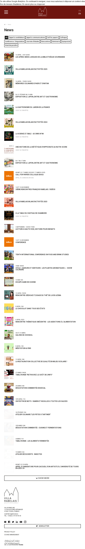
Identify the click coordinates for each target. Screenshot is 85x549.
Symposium (66, 41)
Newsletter (42, 526)
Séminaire (56, 41)
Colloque (63, 37)
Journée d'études (32, 41)
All (6, 37)
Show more (42, 478)
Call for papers (52, 37)
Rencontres (45, 41)
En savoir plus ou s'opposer (33, 4)
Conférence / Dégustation (14, 41)
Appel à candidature (16, 37)
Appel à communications (35, 37)
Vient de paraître (11, 45)
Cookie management (11, 535)
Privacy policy (9, 532)
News (9, 25)
